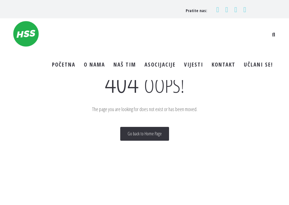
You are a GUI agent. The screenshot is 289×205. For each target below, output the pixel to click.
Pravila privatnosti (177, 194)
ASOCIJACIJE (160, 64)
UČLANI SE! (258, 64)
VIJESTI (193, 64)
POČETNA (63, 64)
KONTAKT (223, 64)
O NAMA (94, 64)
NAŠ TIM (124, 64)
